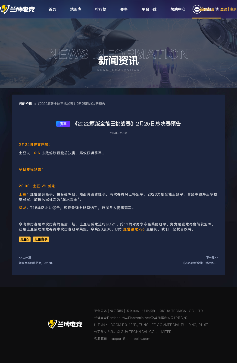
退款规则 (149, 311)
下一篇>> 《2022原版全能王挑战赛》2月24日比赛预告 (200, 260)
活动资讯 (25, 104)
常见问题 (116, 311)
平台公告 (100, 311)
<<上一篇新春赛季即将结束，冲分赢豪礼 (37, 260)
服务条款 (133, 311)
